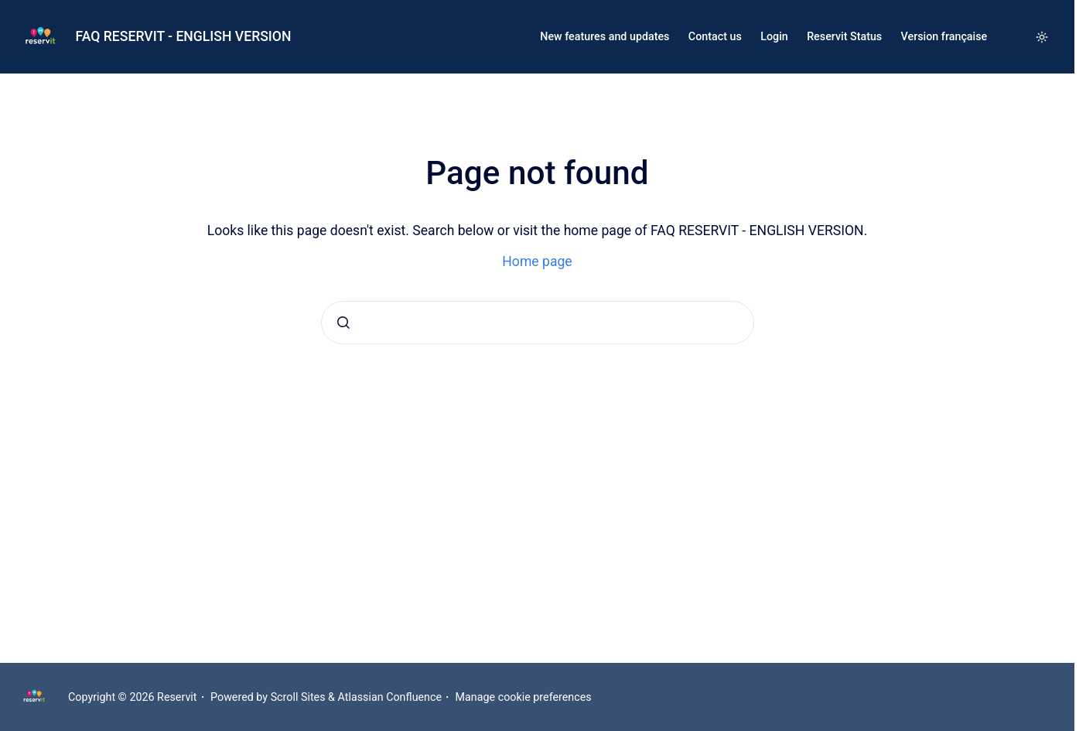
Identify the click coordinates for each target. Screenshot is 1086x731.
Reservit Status (844, 36)
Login (774, 36)
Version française (944, 36)
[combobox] (537, 322)
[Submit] (343, 322)
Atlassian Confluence (390, 697)
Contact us (715, 36)
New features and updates (604, 36)
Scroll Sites (298, 697)
